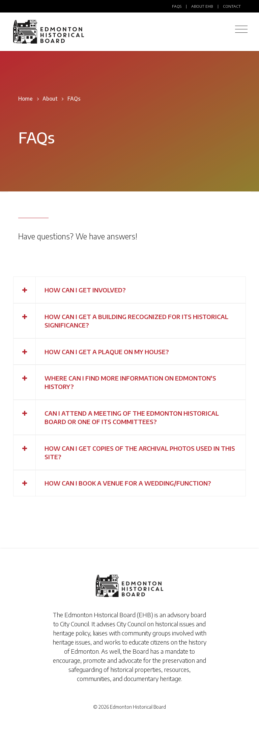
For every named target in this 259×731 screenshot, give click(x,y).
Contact (232, 6)
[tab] (129, 290)
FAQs (176, 6)
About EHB (202, 6)
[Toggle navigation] (241, 29)
